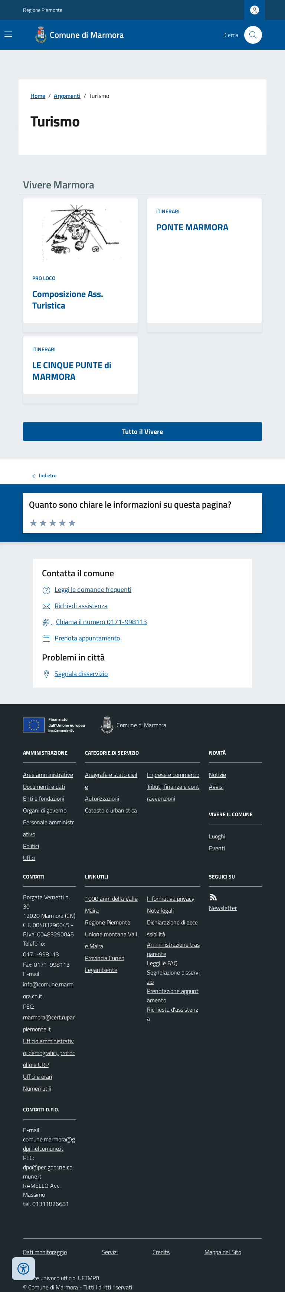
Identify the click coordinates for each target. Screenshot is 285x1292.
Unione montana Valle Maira (111, 940)
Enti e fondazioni (43, 798)
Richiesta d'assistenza (172, 1014)
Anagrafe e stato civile (111, 780)
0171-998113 (41, 954)
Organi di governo (44, 810)
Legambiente (101, 969)
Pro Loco (43, 278)
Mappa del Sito (222, 1251)
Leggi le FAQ (162, 963)
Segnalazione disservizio (173, 977)
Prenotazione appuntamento (173, 995)
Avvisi (216, 786)
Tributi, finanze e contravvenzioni (173, 792)
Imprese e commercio (173, 774)
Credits (161, 1251)
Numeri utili (37, 1088)
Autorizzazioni (102, 798)
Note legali (160, 910)
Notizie (217, 774)
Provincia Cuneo (104, 957)
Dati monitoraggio (45, 1251)
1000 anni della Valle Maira (111, 904)
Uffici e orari (37, 1076)
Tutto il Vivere (142, 431)
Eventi (217, 848)
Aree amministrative (48, 774)
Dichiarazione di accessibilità (172, 928)
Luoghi (217, 836)
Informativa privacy (170, 898)
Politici (31, 845)
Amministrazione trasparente (173, 949)
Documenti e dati (44, 786)
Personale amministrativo (48, 828)
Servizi (110, 1251)
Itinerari (168, 211)
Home (37, 95)
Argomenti (67, 95)
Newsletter (223, 907)
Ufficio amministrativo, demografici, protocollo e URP (49, 1052)
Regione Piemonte (42, 10)
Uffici (29, 857)
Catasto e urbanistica (111, 810)
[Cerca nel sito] (250, 35)
